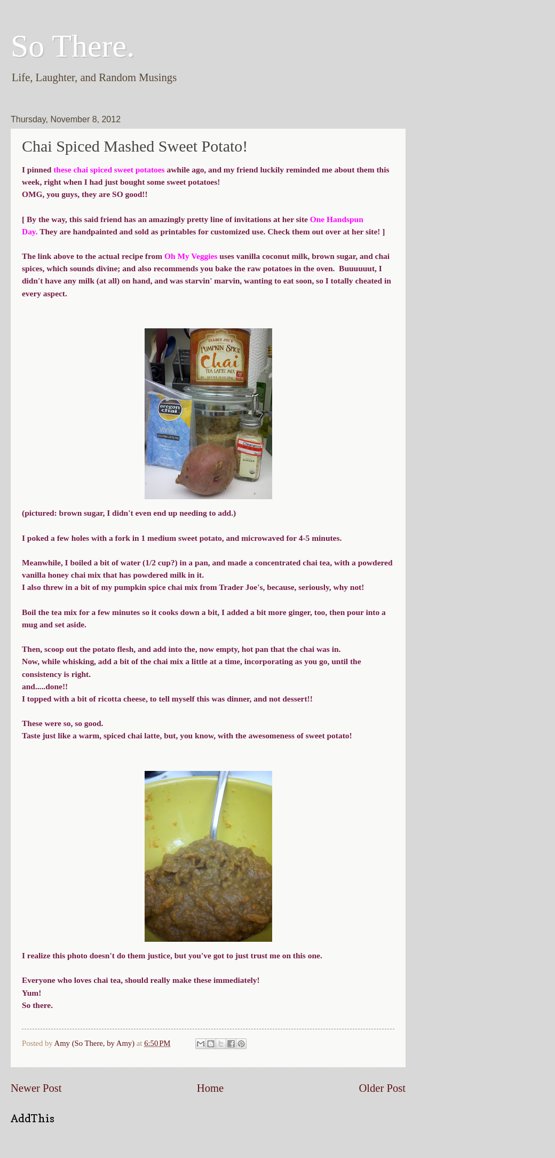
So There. (72, 46)
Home (210, 1088)
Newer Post (36, 1088)
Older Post (382, 1088)
